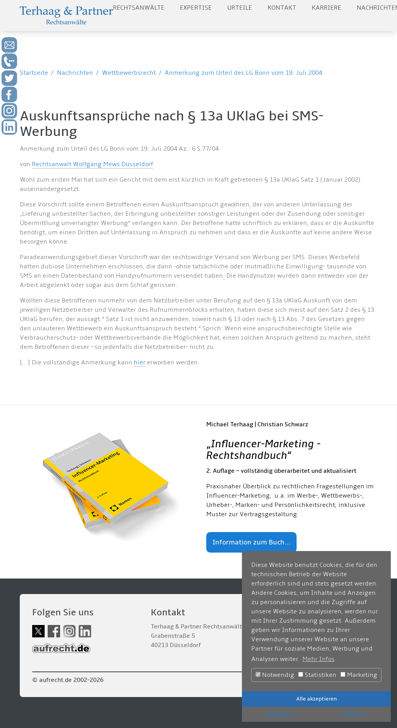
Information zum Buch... (251, 542)
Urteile (239, 8)
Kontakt (282, 8)
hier (139, 362)
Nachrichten (75, 73)
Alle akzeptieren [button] (316, 698)
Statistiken (317, 675)
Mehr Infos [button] (318, 659)
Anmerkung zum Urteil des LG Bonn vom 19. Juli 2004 (243, 73)
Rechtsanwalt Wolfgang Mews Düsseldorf (92, 164)
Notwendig (274, 675)
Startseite (34, 73)
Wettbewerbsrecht (129, 73)
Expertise (196, 8)
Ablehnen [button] (354, 714)
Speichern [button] (279, 714)
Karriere (326, 8)
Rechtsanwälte (138, 8)
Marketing (358, 675)
